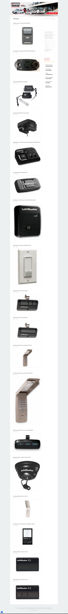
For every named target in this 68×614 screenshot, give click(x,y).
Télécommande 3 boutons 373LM (20, 579)
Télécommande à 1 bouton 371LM (20, 552)
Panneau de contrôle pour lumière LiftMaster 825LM (24, 200)
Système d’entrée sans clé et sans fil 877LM (22, 345)
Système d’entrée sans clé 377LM (20, 496)
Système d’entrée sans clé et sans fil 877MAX (23, 373)
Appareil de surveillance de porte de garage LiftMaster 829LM (26, 142)
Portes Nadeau (44, 18)
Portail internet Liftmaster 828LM (20, 172)
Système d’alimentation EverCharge (21, 113)
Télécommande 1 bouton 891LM (20, 317)
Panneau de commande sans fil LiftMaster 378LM (24, 524)
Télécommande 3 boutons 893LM (20, 291)
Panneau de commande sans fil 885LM (21, 23)
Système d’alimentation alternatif (20, 82)
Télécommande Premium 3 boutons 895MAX (23, 430)
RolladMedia (35, 610)
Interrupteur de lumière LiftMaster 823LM (22, 245)
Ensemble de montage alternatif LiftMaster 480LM (24, 51)
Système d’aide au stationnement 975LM (22, 457)
